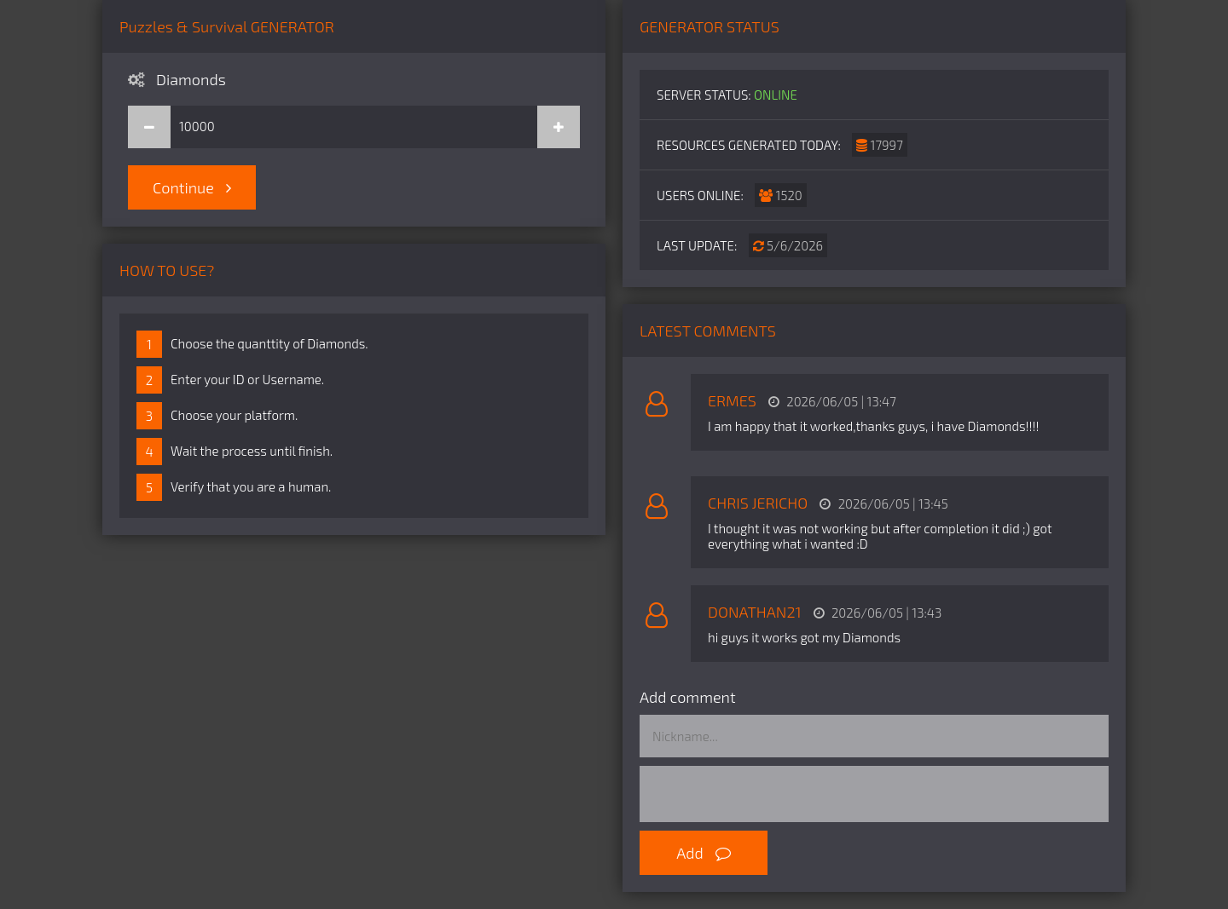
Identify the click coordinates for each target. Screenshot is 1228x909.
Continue (192, 187)
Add (703, 852)
